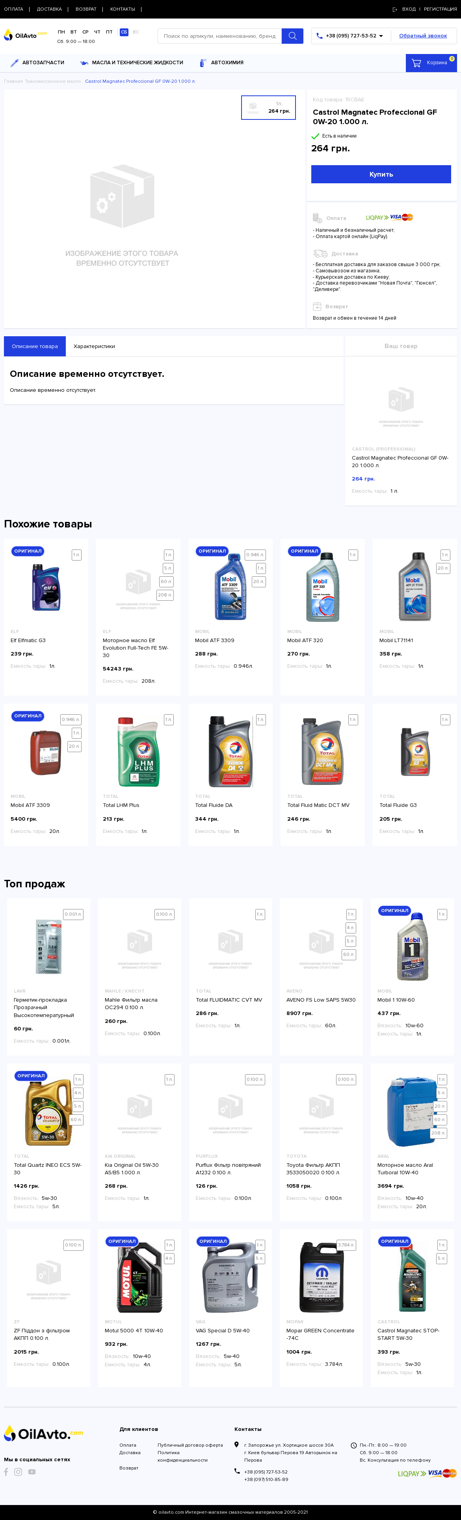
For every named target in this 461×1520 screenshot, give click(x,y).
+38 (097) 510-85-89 (266, 1480)
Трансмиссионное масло (53, 81)
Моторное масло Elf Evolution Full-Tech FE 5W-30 (135, 648)
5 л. (168, 568)
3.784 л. (346, 1245)
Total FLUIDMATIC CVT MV (229, 1000)
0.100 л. (164, 914)
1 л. (76, 555)
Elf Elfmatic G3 (28, 640)
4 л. (351, 928)
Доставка (130, 1453)
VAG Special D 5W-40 (223, 1330)
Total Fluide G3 (398, 805)
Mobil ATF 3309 (214, 640)
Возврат (128, 1468)
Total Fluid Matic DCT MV (318, 805)
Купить (381, 174)
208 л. (165, 595)
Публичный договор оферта (190, 1445)
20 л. (258, 582)
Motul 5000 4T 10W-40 (134, 1330)
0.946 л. (255, 555)
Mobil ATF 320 (305, 640)
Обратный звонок (423, 35)
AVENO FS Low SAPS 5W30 (321, 1000)
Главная (13, 81)
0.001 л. (73, 914)
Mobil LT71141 (396, 640)
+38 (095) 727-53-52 (266, 1472)
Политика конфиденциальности (183, 1456)
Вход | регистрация (425, 9)
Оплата (127, 1445)
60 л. (166, 582)
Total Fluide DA (213, 805)
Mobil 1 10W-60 (396, 1000)
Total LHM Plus (121, 805)
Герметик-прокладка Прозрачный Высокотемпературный (44, 1007)
